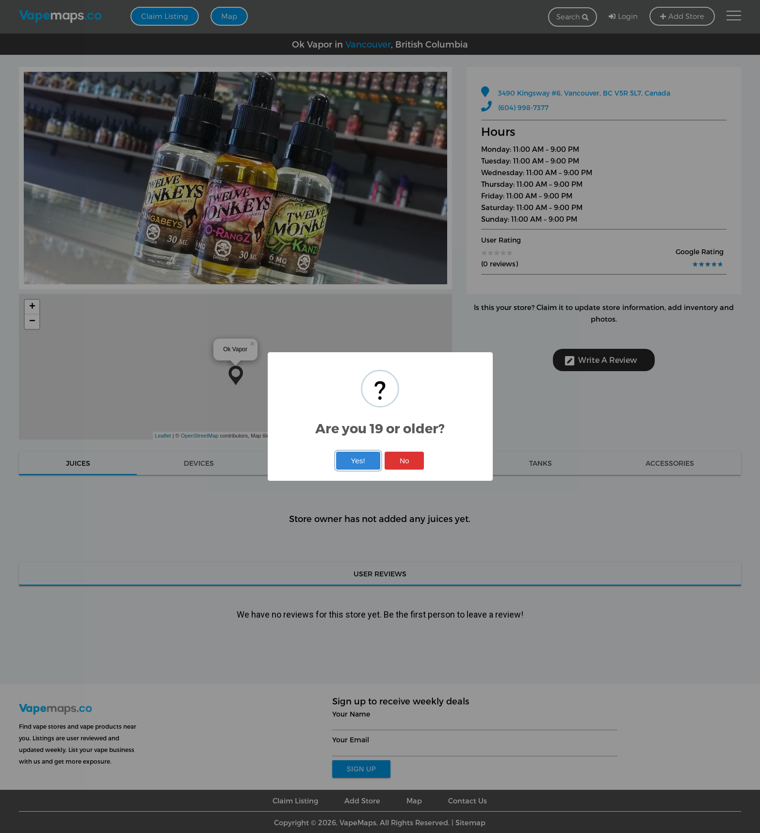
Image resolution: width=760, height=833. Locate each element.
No (404, 461)
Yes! (358, 461)
